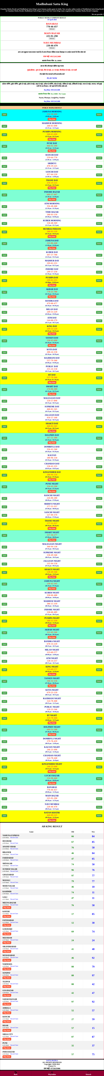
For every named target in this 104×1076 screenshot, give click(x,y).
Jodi (4, 114)
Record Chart (14, 837)
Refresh (52, 29)
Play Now (52, 119)
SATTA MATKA (52, 1060)
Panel (99, 114)
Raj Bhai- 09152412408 (52, 90)
